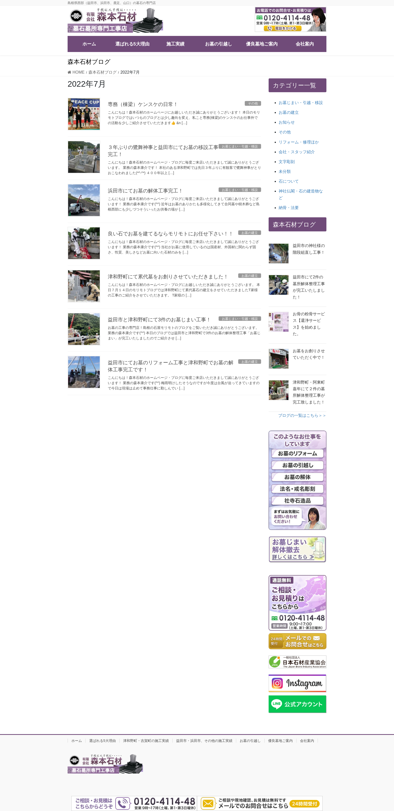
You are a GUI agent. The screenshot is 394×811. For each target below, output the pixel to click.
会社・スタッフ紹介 (297, 152)
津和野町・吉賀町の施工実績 (146, 741)
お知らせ (287, 122)
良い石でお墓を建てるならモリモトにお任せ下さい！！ (170, 233)
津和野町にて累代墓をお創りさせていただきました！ (168, 276)
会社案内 (307, 741)
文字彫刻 (287, 162)
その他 (285, 132)
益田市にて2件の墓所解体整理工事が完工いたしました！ (309, 287)
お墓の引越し (250, 741)
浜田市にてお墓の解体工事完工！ (145, 190)
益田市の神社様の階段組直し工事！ (309, 248)
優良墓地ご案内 (280, 741)
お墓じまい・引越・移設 (301, 102)
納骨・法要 (289, 208)
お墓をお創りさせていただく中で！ (309, 354)
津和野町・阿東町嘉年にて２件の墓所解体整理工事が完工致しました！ (309, 392)
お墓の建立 (289, 112)
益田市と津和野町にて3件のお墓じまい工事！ (159, 319)
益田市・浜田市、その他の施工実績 (204, 741)
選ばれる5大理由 (102, 741)
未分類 (285, 171)
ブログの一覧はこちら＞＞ (302, 415)
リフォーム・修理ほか (299, 142)
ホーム (76, 741)
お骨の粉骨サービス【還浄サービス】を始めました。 (309, 324)
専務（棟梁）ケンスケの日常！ (143, 104)
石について (289, 181)
